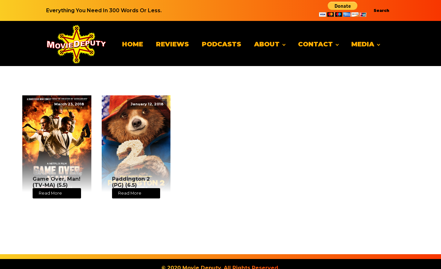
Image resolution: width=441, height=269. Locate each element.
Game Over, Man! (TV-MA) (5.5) (56, 182)
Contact (315, 44)
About (267, 44)
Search (381, 10)
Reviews (172, 44)
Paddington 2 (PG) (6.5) (131, 182)
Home (132, 44)
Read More (50, 193)
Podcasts (221, 44)
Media (362, 44)
